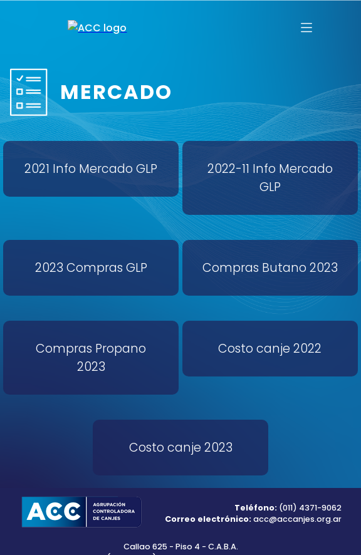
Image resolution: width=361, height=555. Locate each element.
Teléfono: (255, 507)
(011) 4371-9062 (309, 507)
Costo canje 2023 (181, 447)
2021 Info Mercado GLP (90, 168)
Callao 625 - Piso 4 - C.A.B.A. (180, 546)
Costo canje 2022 (270, 348)
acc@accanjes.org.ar (297, 519)
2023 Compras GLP (91, 267)
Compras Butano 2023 (270, 267)
